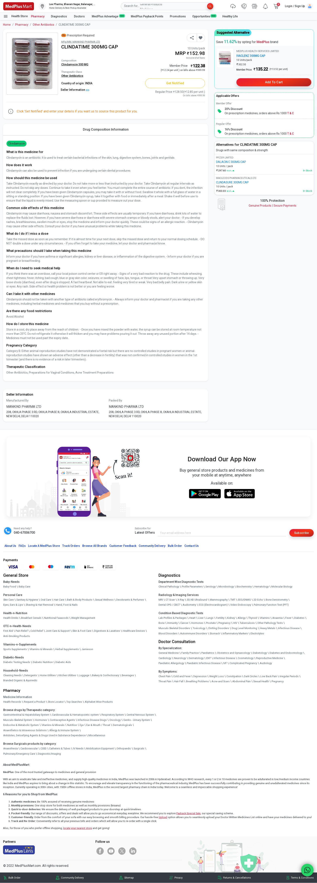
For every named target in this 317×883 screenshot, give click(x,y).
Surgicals (139, 748)
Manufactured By (17, 400)
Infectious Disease (289, 628)
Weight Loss (216, 676)
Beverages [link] (128, 675)
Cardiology (164, 658)
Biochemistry (244, 586)
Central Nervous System (140, 714)
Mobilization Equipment (100, 748)
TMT (232, 599)
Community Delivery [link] (72, 877)
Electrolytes (257, 633)
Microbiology (226, 586)
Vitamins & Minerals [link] (41, 649)
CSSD (43, 748)
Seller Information (75, 89)
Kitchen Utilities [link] (67, 675)
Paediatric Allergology (171, 663)
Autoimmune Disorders (193, 633)
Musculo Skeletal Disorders (174, 628)
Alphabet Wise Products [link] (99, 701)
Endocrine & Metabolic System (21, 725)
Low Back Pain (268, 676)
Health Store (15, 16)
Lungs (209, 617)
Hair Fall (178, 681)
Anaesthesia (10, 748)
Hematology (261, 586)
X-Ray (181, 599)
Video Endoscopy (240, 604)
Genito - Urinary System (136, 719)
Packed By (115, 400)
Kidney (231, 617)
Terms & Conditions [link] (302, 877)
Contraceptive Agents (62, 719)
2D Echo (258, 599)
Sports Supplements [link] (15, 649)
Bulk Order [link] (14, 877)
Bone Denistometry (277, 599)
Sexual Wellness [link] (104, 599)
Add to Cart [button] (274, 82)
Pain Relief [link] (22, 631)
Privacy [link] (178, 877)
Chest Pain (164, 676)
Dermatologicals (122, 725)
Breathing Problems (197, 681)
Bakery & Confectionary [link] (105, 675)
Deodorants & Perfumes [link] (130, 599)
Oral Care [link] (46, 599)
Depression (200, 676)
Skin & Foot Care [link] (81, 631)
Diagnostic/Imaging (49, 753)
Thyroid (252, 617)
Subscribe (301, 533)
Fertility (220, 617)
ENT (208, 658)
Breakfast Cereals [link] (31, 617)
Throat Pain (164, 681)
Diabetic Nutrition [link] (43, 662)
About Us (10, 545)
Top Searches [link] (74, 701)
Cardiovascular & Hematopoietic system (75, 714)
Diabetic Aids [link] (63, 662)
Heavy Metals (267, 628)
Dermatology (196, 658)
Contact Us (191, 545)
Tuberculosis (247, 623)
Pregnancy (224, 623)
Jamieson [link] (87, 649)
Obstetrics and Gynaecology (233, 653)
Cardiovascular (29, 748)
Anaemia (277, 617)
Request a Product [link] (34, 701)
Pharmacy (37, 16)
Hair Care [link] (59, 599)
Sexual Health (261, 681)
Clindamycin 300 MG (74, 64)
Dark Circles (251, 676)
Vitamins (265, 617)
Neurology (180, 658)
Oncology (115, 719)
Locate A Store (44, 545)
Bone (161, 623)
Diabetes (299, 617)
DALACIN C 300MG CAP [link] (231, 162)
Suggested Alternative (233, 33)
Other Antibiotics (43, 24)
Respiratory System (112, 714)
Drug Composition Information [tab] (106, 129)
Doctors (79, 16)
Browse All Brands (94, 545)
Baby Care (24, 586)
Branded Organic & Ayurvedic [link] (20, 680)
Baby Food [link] (9, 586)
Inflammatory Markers (235, 633)
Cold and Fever (182, 676)
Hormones (41, 719)
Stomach (215, 633)
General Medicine (168, 653)
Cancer (184, 623)
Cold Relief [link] (36, 631)
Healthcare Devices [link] (134, 631)
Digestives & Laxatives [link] (107, 631)
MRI (160, 599)
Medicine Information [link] (17, 697)
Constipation (233, 676)
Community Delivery (152, 545)
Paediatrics (207, 653)
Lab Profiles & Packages (172, 617)
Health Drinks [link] (10, 617)
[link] (18, 6)
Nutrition (72, 725)
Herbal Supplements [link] (67, 649)
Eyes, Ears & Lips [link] (13, 604)
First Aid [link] (8, 631)
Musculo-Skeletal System (17, 719)
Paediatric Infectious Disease (204, 663)
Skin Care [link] (8, 599)
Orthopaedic (123, 748)
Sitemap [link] (129, 877)
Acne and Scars (220, 681)
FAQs (22, 545)
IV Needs (78, 748)
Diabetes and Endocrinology (285, 653)
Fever (288, 617)
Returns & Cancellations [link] (237, 877)
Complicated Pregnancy (243, 663)
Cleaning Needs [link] (12, 675)
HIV (235, 623)
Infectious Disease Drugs (92, 719)
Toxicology (199, 628)
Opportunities (204, 16)
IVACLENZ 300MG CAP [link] (250, 55)
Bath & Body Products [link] (79, 599)
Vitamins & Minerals (52, 725)
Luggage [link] (84, 675)
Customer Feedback (122, 545)
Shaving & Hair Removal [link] (39, 604)
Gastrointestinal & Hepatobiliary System (26, 714)
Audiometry (189, 604)
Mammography (219, 599)
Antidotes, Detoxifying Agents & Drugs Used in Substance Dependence (44, 735)
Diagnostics (59, 16)
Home (7, 24)
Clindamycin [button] (16, 143)
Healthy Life (230, 16)
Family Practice (190, 653)
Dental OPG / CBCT (169, 604)
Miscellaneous (96, 735)
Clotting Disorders (218, 628)
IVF (225, 663)
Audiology (266, 663)
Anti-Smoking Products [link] (16, 636)
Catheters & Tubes (59, 748)
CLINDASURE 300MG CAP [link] (232, 182)
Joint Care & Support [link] (58, 631)
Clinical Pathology (168, 586)
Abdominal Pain (241, 681)
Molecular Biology (281, 586)
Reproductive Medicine (269, 658)
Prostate (211, 623)
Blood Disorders (168, 633)
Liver (201, 617)
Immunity (172, 623)
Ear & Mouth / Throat (98, 725)
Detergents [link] (30, 675)
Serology (210, 586)
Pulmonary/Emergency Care (19, 753)
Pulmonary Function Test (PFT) (271, 604)
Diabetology (260, 653)
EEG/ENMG (244, 599)
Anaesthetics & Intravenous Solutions (25, 730)
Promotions (178, 16)
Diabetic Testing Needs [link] (16, 662)
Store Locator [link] (56, 701)
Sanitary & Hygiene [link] (27, 599)
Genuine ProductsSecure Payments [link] (272, 205)
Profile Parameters (192, 586)
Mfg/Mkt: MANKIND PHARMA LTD (80, 41)
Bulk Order (175, 545)
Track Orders (71, 545)
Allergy (242, 617)
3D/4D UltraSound (197, 599)
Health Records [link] (12, 701)
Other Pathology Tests (270, 623)
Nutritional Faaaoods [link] (56, 617)
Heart (192, 617)
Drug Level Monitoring (244, 628)
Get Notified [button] (175, 83)
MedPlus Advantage (108, 16)
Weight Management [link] (83, 617)
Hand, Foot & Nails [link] (67, 604)
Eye (82, 725)
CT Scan (170, 599)
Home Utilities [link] (48, 675)
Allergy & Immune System (64, 730)
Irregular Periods (289, 676)
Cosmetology (246, 658)
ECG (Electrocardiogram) (213, 604)
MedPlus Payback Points (147, 16)
